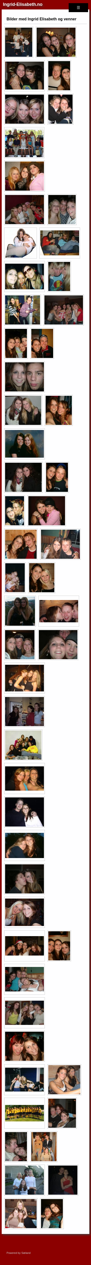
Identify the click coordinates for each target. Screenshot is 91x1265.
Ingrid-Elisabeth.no (22, 4)
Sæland (26, 1252)
